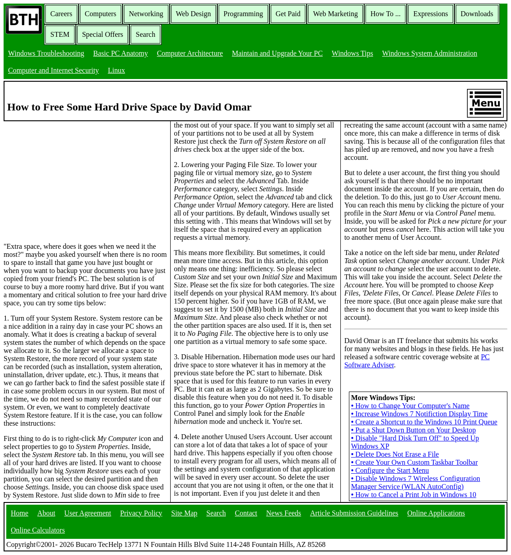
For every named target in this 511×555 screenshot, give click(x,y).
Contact (246, 513)
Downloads (477, 14)
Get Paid (288, 14)
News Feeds (283, 513)
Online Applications (436, 513)
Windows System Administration (429, 53)
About (46, 513)
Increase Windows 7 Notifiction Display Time (419, 414)
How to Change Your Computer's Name (410, 406)
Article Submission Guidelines (354, 513)
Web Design (193, 14)
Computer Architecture (190, 53)
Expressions (430, 14)
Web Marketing (335, 14)
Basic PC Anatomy (120, 53)
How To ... (385, 14)
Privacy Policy (141, 513)
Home (19, 513)
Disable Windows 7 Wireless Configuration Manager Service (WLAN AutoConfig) (415, 482)
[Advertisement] (71, 177)
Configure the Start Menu (390, 470)
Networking (146, 14)
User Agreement (87, 513)
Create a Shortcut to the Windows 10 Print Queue (424, 422)
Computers (100, 14)
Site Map (184, 513)
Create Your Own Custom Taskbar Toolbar (414, 462)
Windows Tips (352, 53)
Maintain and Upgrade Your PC (277, 53)
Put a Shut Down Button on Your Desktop (413, 430)
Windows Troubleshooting (46, 53)
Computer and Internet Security (53, 70)
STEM (60, 34)
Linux (116, 70)
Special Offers (102, 34)
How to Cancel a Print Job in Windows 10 (413, 494)
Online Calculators (38, 530)
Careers (61, 14)
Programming (243, 14)
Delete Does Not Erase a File (395, 454)
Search (145, 34)
